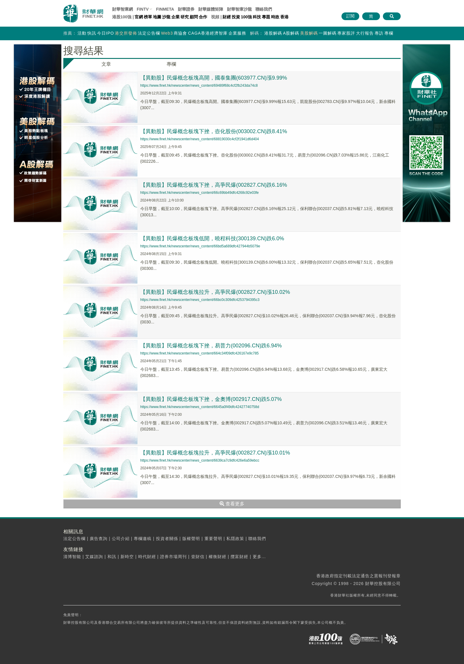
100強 (246, 16)
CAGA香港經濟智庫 (208, 33)
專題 (266, 16)
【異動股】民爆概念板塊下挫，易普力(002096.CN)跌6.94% (211, 346)
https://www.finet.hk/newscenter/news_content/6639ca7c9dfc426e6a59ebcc (199, 460)
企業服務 (237, 33)
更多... (259, 556)
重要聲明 (213, 538)
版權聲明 (191, 538)
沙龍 (166, 16)
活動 (82, 33)
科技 (257, 16)
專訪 (379, 33)
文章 (106, 64)
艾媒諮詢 (94, 556)
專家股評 (346, 33)
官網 (139, 16)
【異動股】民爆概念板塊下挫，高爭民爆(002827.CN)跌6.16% (213, 185)
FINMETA (165, 9)
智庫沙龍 (239, 9)
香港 (284, 16)
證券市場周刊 (173, 556)
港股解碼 (273, 33)
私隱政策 (235, 538)
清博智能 (72, 556)
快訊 (91, 33)
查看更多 (232, 503)
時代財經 (147, 556)
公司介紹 (121, 538)
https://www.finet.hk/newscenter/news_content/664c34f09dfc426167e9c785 (199, 353)
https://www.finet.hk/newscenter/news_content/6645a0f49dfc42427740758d (199, 407)
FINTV (143, 9)
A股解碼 (291, 33)
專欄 (388, 33)
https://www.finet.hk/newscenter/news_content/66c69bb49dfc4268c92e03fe (199, 193)
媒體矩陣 (210, 9)
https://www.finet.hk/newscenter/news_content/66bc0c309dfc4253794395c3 (200, 300)
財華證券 (186, 9)
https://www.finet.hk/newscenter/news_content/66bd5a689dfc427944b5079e (200, 246)
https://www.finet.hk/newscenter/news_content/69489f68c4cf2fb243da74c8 (199, 85)
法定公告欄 (149, 33)
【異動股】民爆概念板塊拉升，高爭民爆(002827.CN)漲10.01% (215, 453)
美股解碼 (309, 33)
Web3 (167, 33)
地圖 (157, 16)
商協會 (180, 33)
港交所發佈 (126, 33)
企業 (175, 16)
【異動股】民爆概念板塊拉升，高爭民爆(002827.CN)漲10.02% (215, 292)
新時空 (127, 556)
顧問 (194, 16)
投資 (236, 16)
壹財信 (197, 556)
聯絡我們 (263, 9)
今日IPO (105, 33)
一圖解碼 (327, 33)
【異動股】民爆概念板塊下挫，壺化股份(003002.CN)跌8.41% (213, 131)
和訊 (111, 556)
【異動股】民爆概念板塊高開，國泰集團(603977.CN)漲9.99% (213, 78)
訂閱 (350, 16)
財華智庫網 (122, 9)
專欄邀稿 (143, 538)
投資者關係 (167, 538)
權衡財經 (217, 556)
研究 (185, 16)
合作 (203, 16)
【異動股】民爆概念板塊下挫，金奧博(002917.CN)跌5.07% (211, 399)
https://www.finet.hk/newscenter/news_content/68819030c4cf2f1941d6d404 (199, 139)
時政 (275, 16)
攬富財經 (239, 556)
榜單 (148, 16)
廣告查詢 (98, 538)
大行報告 (365, 33)
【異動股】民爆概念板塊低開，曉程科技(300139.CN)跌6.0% (212, 238)
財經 (227, 16)
